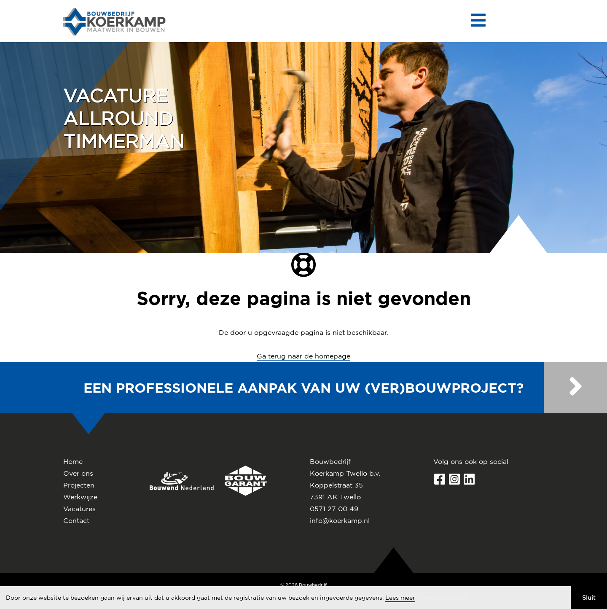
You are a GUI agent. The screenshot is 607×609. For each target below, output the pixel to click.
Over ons (78, 473)
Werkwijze (80, 497)
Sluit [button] (589, 597)
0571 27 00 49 (334, 508)
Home (73, 461)
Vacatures (79, 508)
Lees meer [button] (400, 597)
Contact (76, 520)
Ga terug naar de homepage (303, 356)
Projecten (78, 485)
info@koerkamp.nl (340, 520)
